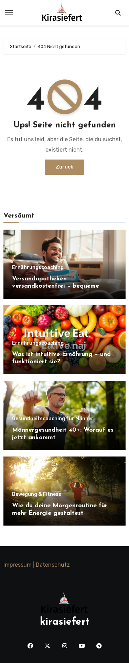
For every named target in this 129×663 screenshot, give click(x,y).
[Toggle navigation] (8, 13)
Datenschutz (53, 564)
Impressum (17, 564)
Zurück (64, 167)
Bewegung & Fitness (36, 494)
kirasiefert (64, 622)
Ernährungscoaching (38, 267)
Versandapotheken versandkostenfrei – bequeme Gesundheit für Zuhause (55, 286)
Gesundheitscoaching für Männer (53, 418)
